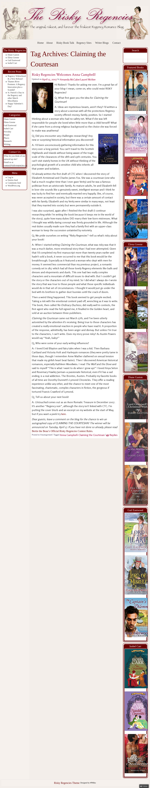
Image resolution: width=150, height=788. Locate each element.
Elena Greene (13, 57)
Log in (10, 177)
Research (8, 141)
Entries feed (13, 180)
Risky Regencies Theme (66, 782)
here (63, 414)
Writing (7, 144)
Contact (116, 42)
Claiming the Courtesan (92, 435)
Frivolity (7, 132)
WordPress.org (14, 186)
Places (6, 138)
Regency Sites (83, 42)
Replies (112, 435)
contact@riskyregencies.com (16, 165)
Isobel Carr (12, 63)
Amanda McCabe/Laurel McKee (78, 79)
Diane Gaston (13, 55)
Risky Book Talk (65, 42)
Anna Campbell (69, 435)
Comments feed (14, 183)
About (49, 42)
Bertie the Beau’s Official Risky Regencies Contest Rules (62, 431)
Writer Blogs (102, 42)
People (7, 135)
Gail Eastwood (14, 60)
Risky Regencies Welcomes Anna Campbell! (64, 74)
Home (40, 42)
